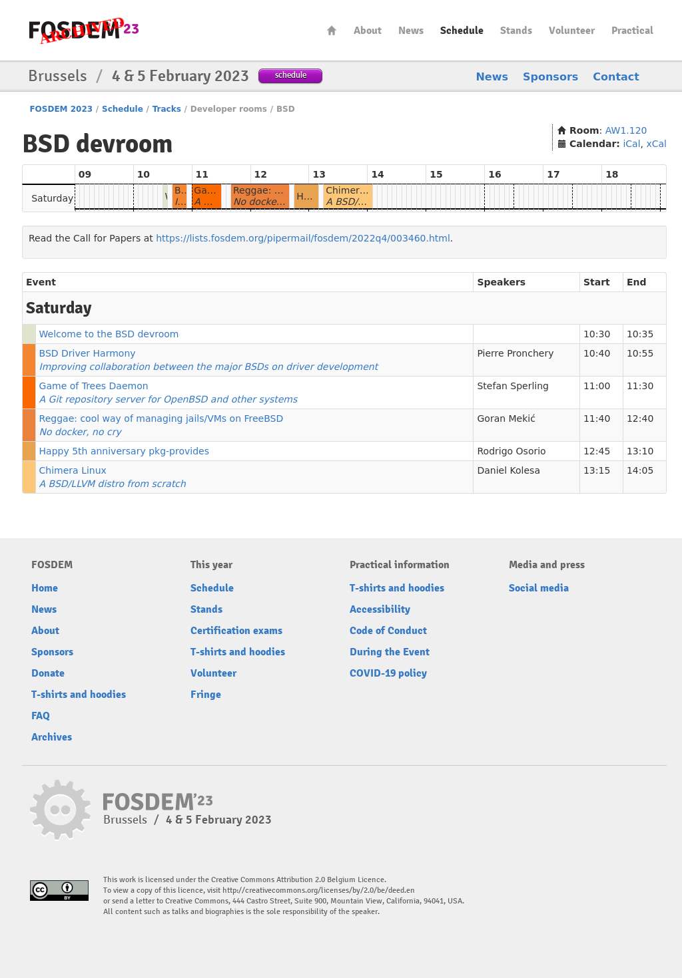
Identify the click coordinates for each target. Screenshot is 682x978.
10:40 (596, 353)
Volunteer (572, 30)
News (411, 30)
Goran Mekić (506, 418)
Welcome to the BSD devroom (109, 334)
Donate (48, 673)
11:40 (596, 418)
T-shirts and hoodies (78, 694)
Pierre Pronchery (515, 353)
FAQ (40, 716)
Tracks (167, 109)
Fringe (205, 694)
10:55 (640, 353)
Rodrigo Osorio (511, 451)
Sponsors (550, 77)
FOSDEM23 (84, 30)
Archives (51, 737)
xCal (656, 143)
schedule (290, 75)
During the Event (390, 652)
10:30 (596, 334)
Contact (616, 77)
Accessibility (380, 609)
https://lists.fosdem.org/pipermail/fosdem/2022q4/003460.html (303, 238)
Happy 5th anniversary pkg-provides (124, 451)
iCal (631, 143)
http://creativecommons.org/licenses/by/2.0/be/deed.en (318, 891)
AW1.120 (626, 130)
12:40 (640, 418)
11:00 (596, 386)
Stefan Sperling (513, 386)
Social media (539, 588)
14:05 (640, 470)
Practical (632, 30)
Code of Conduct (388, 630)
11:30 (640, 386)
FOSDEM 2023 (61, 109)
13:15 (596, 470)
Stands (516, 30)
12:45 (596, 451)
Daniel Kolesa (508, 470)
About (368, 30)
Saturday (52, 198)
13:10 (640, 451)
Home (331, 30)
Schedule (462, 30)
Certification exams (236, 630)
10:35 (640, 334)
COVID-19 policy (388, 673)
